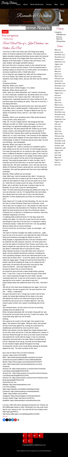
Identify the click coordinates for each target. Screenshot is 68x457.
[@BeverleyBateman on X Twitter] (30, 435)
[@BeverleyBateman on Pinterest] (41, 435)
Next (12, 39)
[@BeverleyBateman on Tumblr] (25, 441)
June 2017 (58, 165)
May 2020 (58, 100)
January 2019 (59, 138)
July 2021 (57, 66)
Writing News (60, 41)
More (62, 4)
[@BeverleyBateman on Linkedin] (35, 435)
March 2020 (59, 105)
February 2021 (59, 78)
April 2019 (58, 131)
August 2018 (59, 150)
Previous (6, 39)
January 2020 (59, 110)
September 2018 (60, 148)
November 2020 (60, 86)
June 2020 (58, 98)
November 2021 (60, 57)
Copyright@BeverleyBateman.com (34, 445)
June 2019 (58, 126)
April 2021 (58, 74)
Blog (56, 4)
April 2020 (58, 102)
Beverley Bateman (59, 38)
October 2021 (59, 59)
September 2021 (60, 62)
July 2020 (58, 95)
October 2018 (59, 145)
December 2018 (60, 141)
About (25, 4)
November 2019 (60, 114)
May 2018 (58, 157)
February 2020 (59, 107)
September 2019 (60, 119)
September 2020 (60, 90)
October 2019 (59, 117)
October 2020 (59, 88)
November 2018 (60, 143)
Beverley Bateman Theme (23, 451)
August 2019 (59, 122)
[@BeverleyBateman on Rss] (30, 441)
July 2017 (57, 162)
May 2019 (58, 129)
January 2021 (59, 81)
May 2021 (58, 71)
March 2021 (58, 76)
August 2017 (59, 160)
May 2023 (58, 50)
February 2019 (59, 136)
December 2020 (60, 83)
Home (18, 4)
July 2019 (57, 124)
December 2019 (60, 112)
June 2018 (58, 155)
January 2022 (59, 52)
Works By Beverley (36, 4)
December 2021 (60, 54)
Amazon (49, 4)
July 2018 (57, 153)
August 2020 (59, 93)
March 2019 (58, 133)
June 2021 (58, 69)
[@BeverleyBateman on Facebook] (25, 435)
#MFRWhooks (61, 34)
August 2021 (59, 64)
